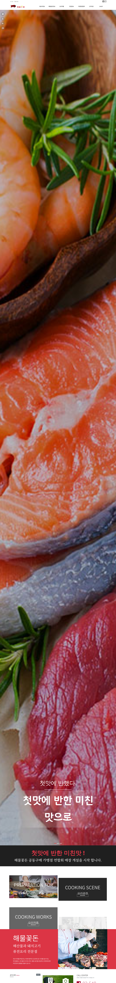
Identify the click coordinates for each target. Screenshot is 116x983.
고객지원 (91, 6)
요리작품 (62, 6)
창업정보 (71, 6)
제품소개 (2, 19)
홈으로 (3, 14)
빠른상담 (3, 28)
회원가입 (16, 1)
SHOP (101, 6)
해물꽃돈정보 (52, 6)
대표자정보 (42, 6)
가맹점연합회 (81, 6)
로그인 (11, 1)
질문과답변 (2, 24)
